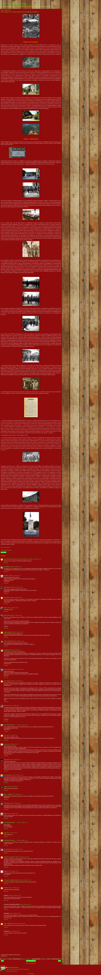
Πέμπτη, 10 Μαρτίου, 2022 (25, 880)
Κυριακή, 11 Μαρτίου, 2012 (13, 705)
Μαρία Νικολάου (7, 587)
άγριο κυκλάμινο (7, 681)
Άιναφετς (6, 871)
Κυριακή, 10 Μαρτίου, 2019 (16, 849)
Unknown (6, 887)
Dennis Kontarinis (8, 669)
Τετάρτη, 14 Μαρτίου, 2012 (15, 803)
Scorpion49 (6, 759)
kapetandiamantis (8, 632)
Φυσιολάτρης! (7, 597)
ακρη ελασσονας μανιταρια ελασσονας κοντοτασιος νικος (16, 559)
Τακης (5, 607)
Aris (5, 735)
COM (5, 832)
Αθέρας (5, 786)
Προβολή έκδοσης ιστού (31, 963)
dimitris (5, 813)
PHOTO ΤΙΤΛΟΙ (7, 615)
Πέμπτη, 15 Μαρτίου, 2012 (13, 813)
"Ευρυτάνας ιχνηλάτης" (5, 547)
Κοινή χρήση (3, 552)
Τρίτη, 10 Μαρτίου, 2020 (13, 871)
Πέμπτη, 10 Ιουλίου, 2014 (11, 832)
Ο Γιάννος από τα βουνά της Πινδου (12, 880)
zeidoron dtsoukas (8, 641)
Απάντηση (6, 562)
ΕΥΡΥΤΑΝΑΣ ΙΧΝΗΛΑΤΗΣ (14, 4)
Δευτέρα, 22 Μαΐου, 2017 (22, 840)
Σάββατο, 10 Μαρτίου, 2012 (35, 559)
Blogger (32, 973)
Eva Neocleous (7, 849)
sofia (5, 744)
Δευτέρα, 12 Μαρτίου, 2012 (14, 759)
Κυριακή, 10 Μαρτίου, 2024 (25, 904)
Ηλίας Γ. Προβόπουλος (9, 923)
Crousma (6, 705)
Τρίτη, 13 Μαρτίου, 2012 (17, 794)
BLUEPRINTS (7, 566)
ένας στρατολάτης (8, 775)
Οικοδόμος (6, 575)
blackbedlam (6, 650)
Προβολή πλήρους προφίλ (11, 971)
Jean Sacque (6, 803)
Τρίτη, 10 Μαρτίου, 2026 (14, 931)
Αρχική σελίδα (31, 960)
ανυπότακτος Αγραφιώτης (9, 856)
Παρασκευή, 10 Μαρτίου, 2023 (14, 895)
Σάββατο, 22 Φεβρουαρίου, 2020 (22, 856)
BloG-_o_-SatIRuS (8, 794)
